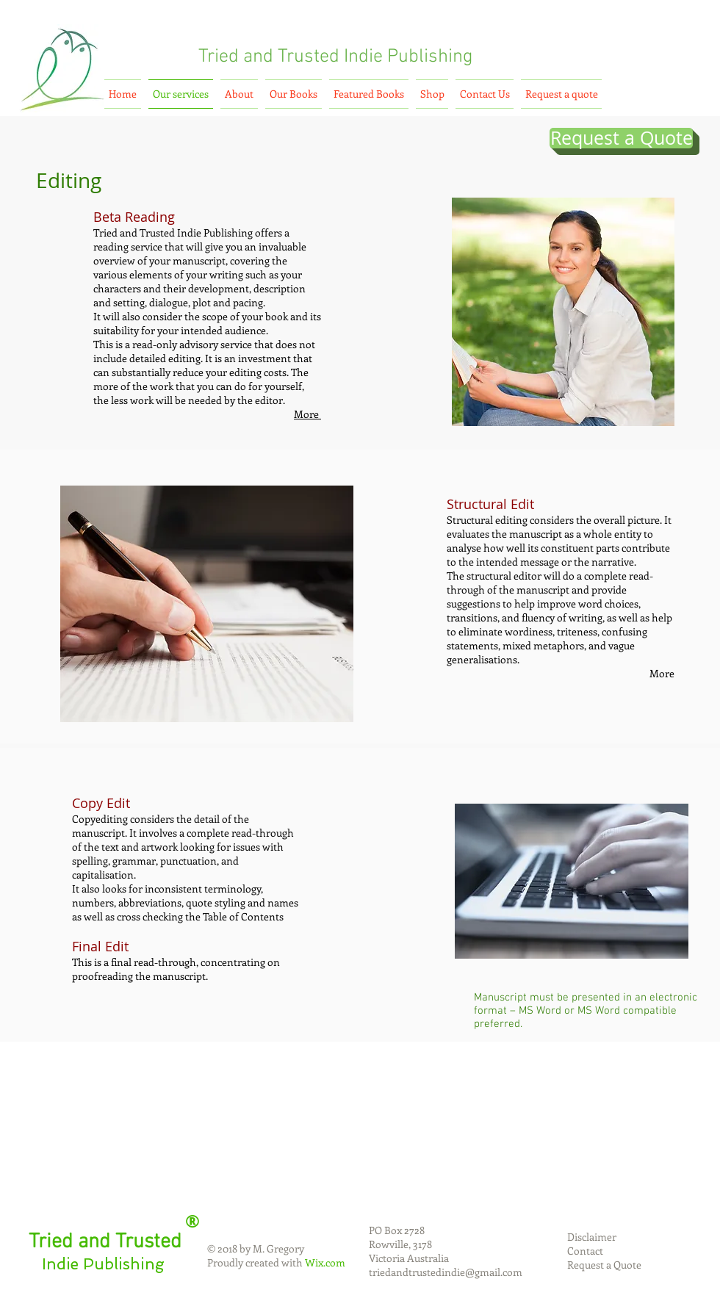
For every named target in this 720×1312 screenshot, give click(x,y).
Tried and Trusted (268, 57)
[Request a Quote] (621, 138)
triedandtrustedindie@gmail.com (445, 1272)
